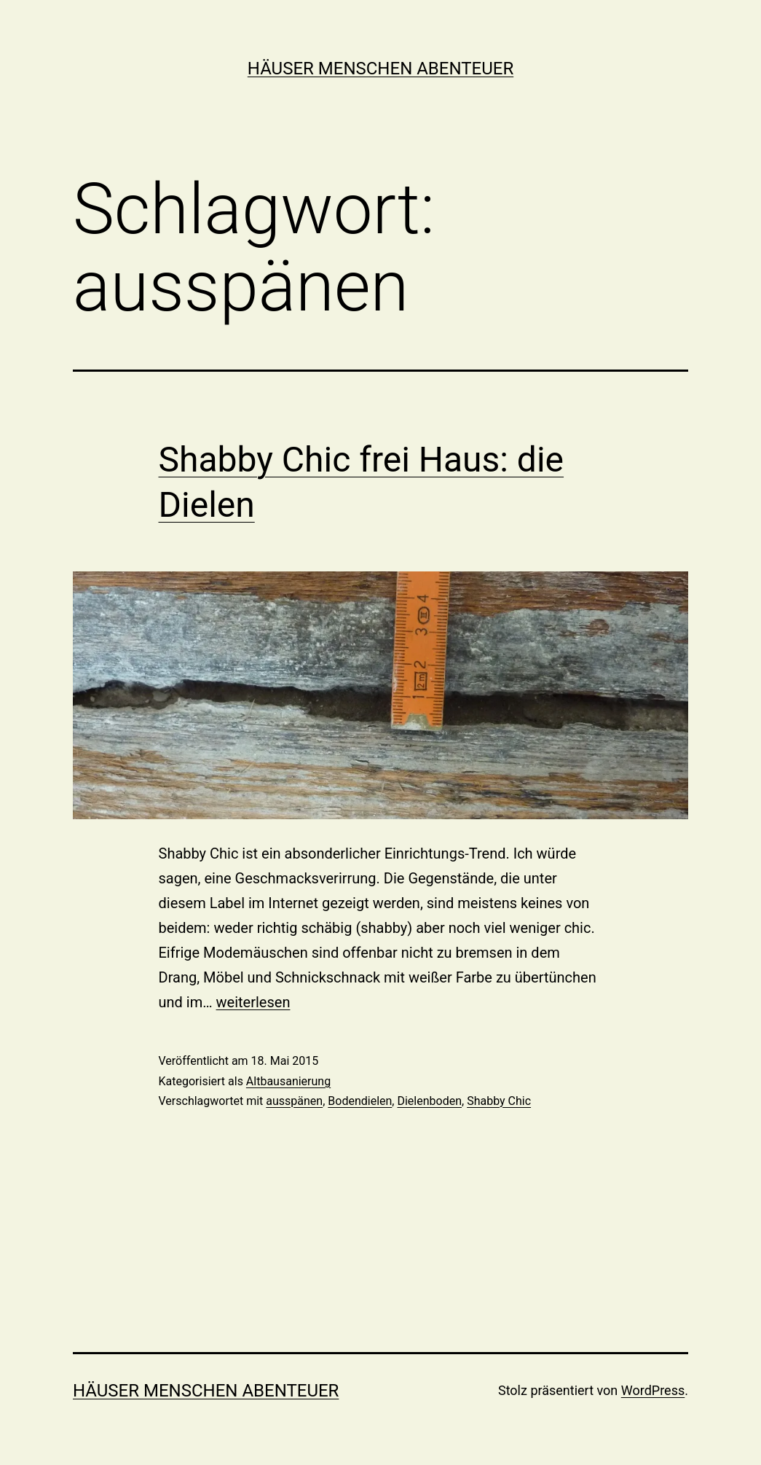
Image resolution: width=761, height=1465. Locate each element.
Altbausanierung (288, 1081)
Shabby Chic (499, 1101)
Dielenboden (429, 1101)
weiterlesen (253, 1002)
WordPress (653, 1390)
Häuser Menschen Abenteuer (380, 68)
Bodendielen (360, 1101)
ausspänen (294, 1101)
